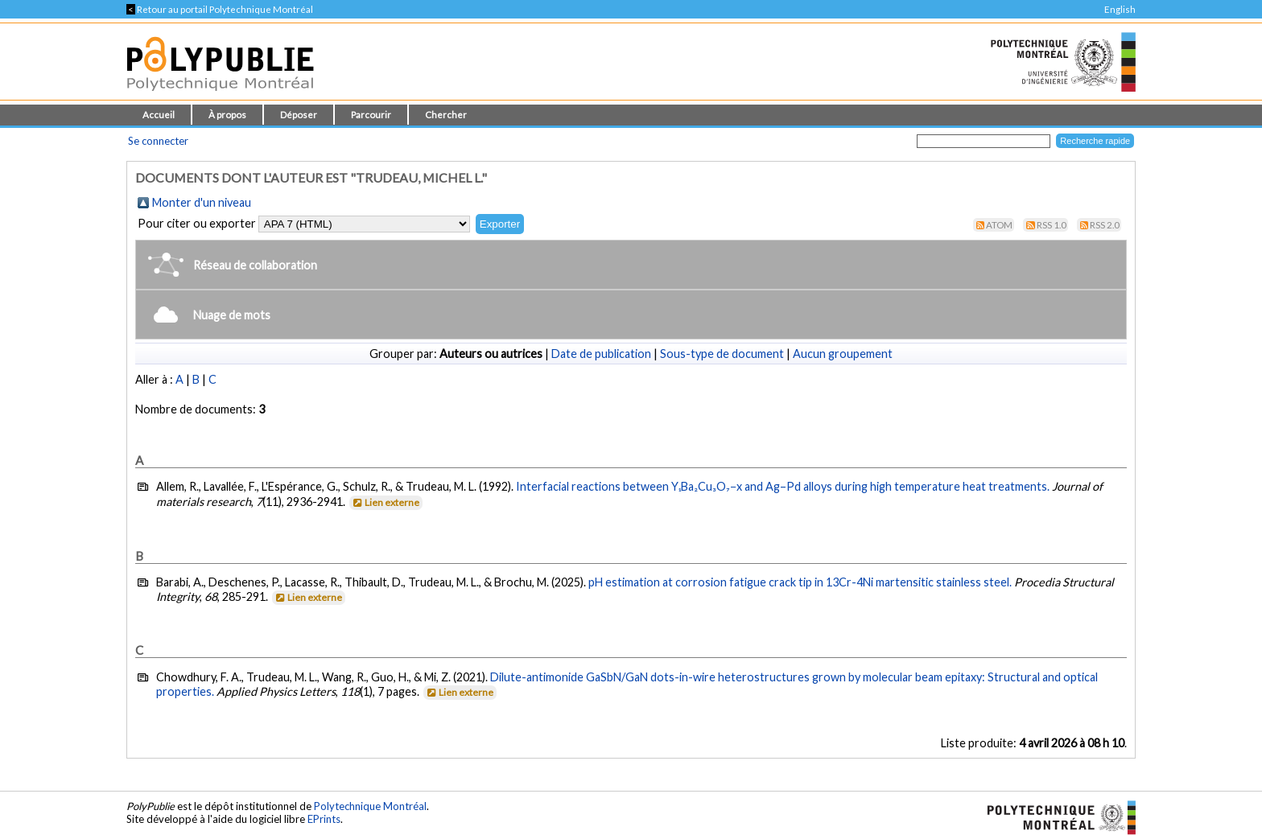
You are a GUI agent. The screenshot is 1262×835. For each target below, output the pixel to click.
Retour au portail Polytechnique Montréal (219, 9)
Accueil (158, 114)
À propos (227, 114)
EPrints (323, 818)
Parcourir (371, 114)
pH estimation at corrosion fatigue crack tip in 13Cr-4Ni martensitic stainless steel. (800, 582)
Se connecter (158, 140)
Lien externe (385, 502)
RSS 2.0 (1105, 225)
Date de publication (601, 353)
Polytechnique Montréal (370, 806)
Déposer (298, 114)
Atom (999, 225)
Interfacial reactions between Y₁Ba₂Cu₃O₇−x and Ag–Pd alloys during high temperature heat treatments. (783, 486)
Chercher (446, 114)
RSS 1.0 (1051, 225)
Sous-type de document (722, 353)
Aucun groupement (843, 353)
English (1120, 9)
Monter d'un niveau (201, 202)
